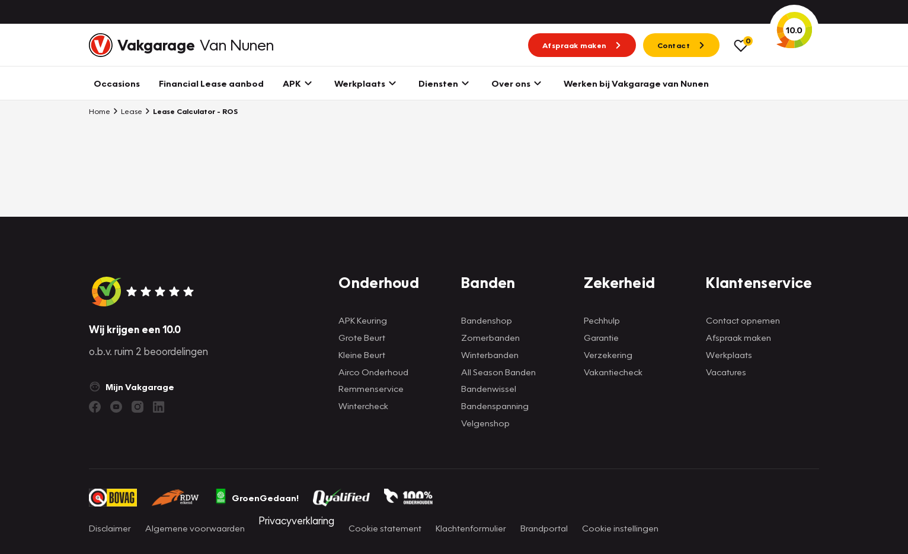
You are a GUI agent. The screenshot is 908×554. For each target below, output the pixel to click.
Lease (127, 111)
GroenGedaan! (257, 497)
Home (99, 111)
